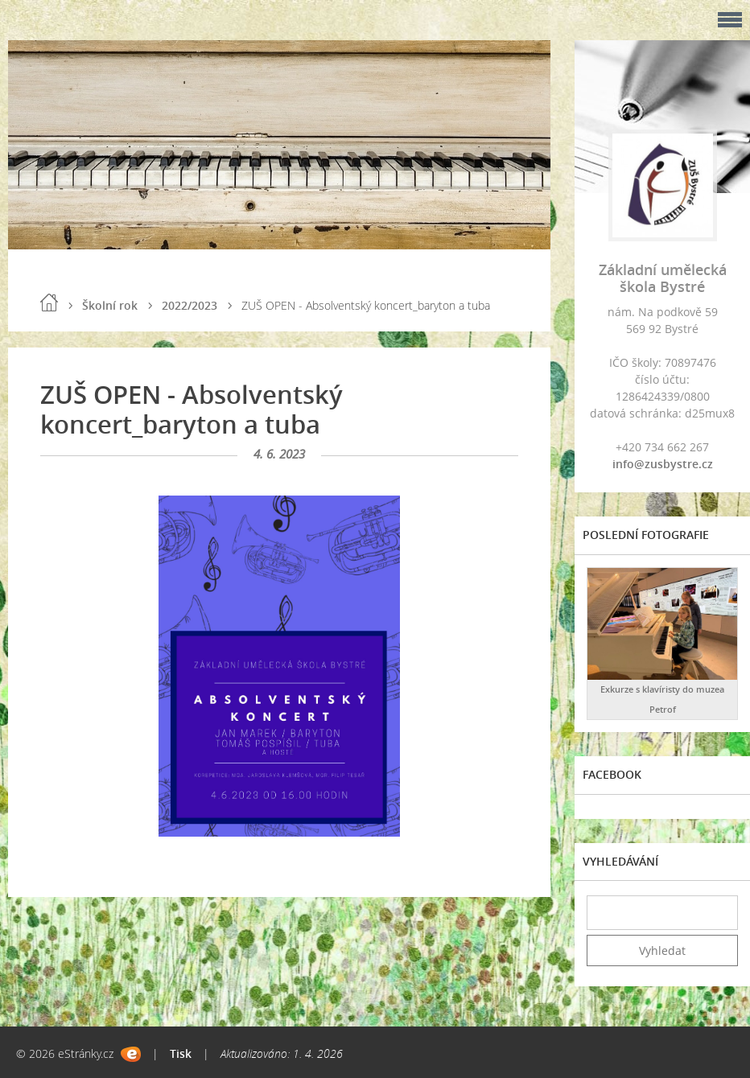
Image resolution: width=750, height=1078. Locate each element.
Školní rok (110, 305)
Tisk (181, 1053)
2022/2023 (189, 305)
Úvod (49, 302)
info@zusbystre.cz (662, 463)
